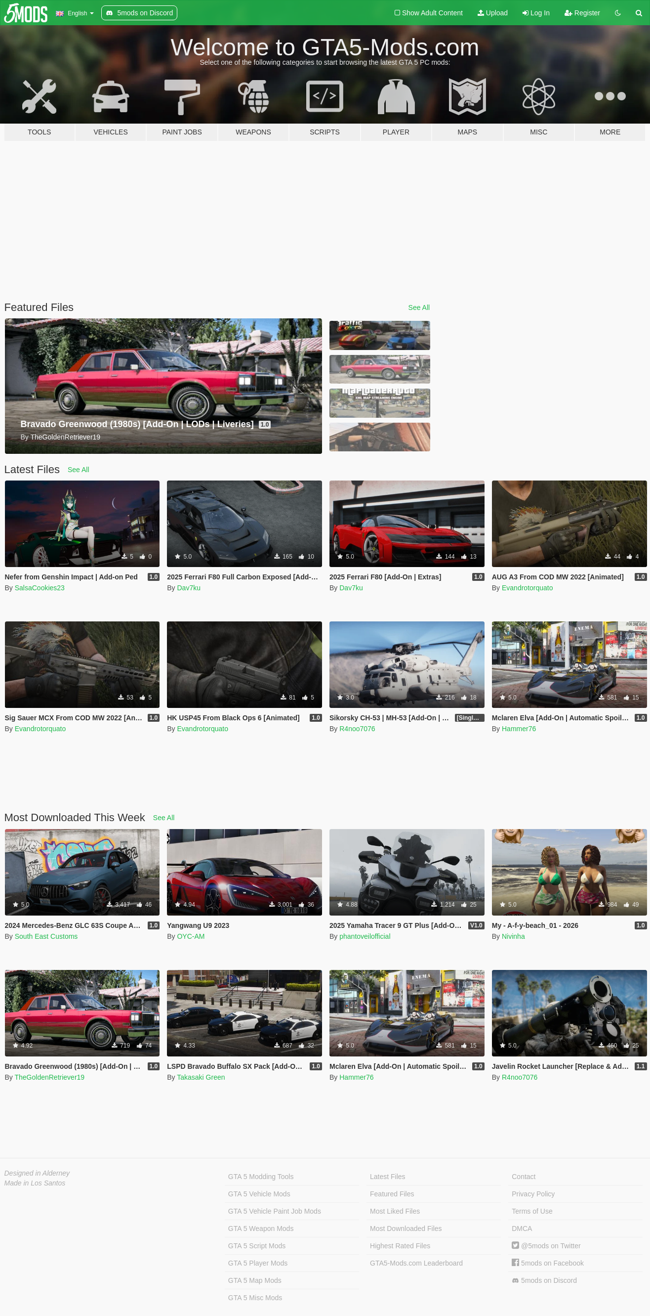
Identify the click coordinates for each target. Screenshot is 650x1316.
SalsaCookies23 (40, 588)
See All (419, 307)
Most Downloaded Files (406, 1228)
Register (582, 13)
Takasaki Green (201, 1077)
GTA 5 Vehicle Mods (259, 1194)
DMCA (522, 1228)
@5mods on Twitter (546, 1245)
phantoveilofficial (364, 936)
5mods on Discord (544, 1280)
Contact (523, 1177)
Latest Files (388, 1177)
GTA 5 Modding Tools (261, 1177)
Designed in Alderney (37, 1173)
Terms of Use (532, 1211)
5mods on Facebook (548, 1263)
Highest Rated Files (400, 1246)
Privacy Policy (533, 1194)
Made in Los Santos (35, 1183)
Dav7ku (188, 588)
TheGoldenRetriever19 (49, 1077)
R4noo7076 (357, 729)
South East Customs (46, 936)
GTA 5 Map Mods (255, 1280)
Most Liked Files (395, 1211)
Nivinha (513, 936)
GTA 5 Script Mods (256, 1246)
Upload (493, 13)
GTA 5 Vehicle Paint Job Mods (274, 1211)
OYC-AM (190, 936)
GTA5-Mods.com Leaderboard (416, 1263)
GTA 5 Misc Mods (255, 1298)
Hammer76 (519, 729)
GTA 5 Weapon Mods (261, 1228)
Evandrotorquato (527, 588)
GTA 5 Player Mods (257, 1263)
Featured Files (392, 1194)
